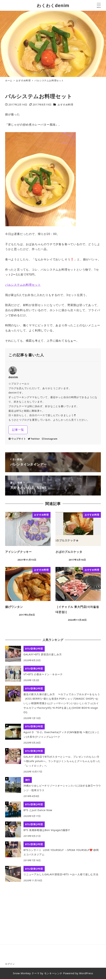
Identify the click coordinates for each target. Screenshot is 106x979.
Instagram (49, 438)
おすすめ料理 (65, 104)
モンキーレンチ (53, 973)
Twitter (34, 438)
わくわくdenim (53, 5)
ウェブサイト (17, 438)
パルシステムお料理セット (23, 285)
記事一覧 (18, 430)
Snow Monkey (22, 973)
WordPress (86, 973)
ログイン (10, 963)
